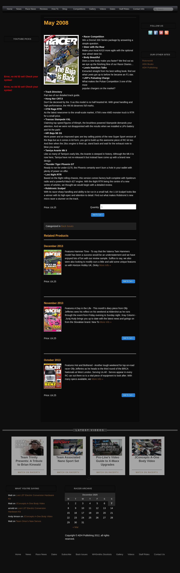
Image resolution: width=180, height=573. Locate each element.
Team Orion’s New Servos (28, 521)
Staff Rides (124, 9)
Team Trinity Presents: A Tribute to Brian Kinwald (29, 461)
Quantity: (113, 206)
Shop (65, 9)
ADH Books (147, 64)
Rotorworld (147, 60)
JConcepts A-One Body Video (30, 503)
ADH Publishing (149, 67)
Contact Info (139, 9)
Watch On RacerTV (29, 472)
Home (9, 9)
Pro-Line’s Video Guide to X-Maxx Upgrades (107, 461)
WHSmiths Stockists (102, 554)
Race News (30, 9)
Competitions (79, 9)
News (19, 9)
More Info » (105, 265)
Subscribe (66, 554)
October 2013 (52, 360)
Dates (112, 9)
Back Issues (67, 226)
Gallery (92, 9)
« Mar (76, 527)
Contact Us (159, 554)
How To (55, 9)
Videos (103, 9)
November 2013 (53, 303)
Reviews (44, 9)
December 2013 (53, 246)
